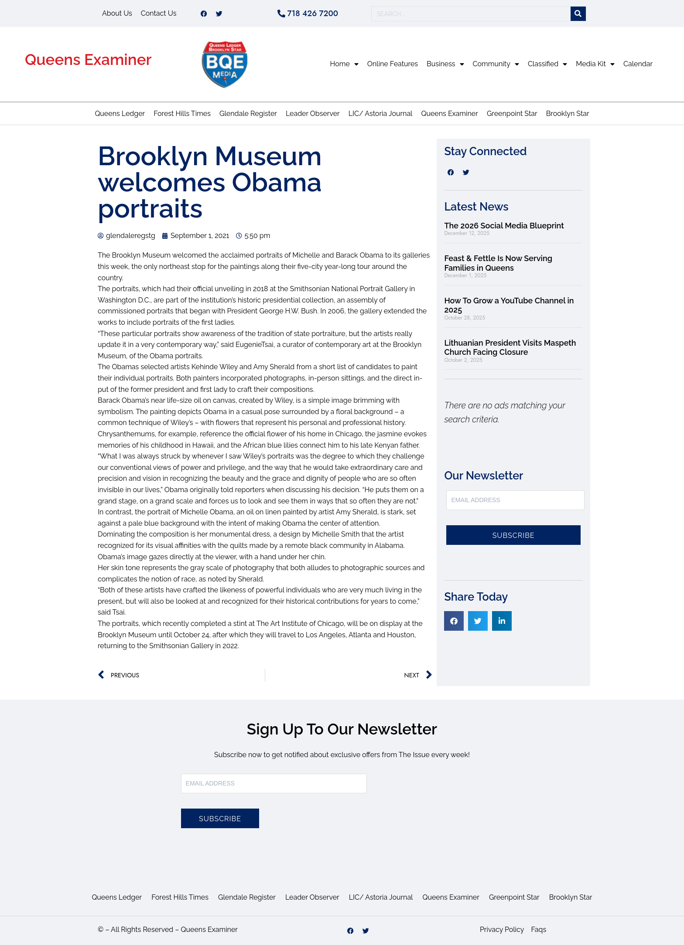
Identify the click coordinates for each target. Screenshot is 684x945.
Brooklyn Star (567, 113)
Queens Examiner (88, 59)
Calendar (638, 64)
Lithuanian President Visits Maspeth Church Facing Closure (510, 347)
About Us (117, 13)
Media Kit (595, 64)
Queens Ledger (120, 113)
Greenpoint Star (512, 113)
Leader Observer (313, 113)
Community (496, 64)
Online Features (392, 64)
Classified (547, 64)
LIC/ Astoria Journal (381, 113)
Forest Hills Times (182, 113)
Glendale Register (248, 113)
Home (344, 64)
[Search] (578, 14)
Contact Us (159, 13)
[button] (454, 621)
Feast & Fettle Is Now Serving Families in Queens (498, 263)
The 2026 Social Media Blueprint (504, 225)
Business (445, 64)
